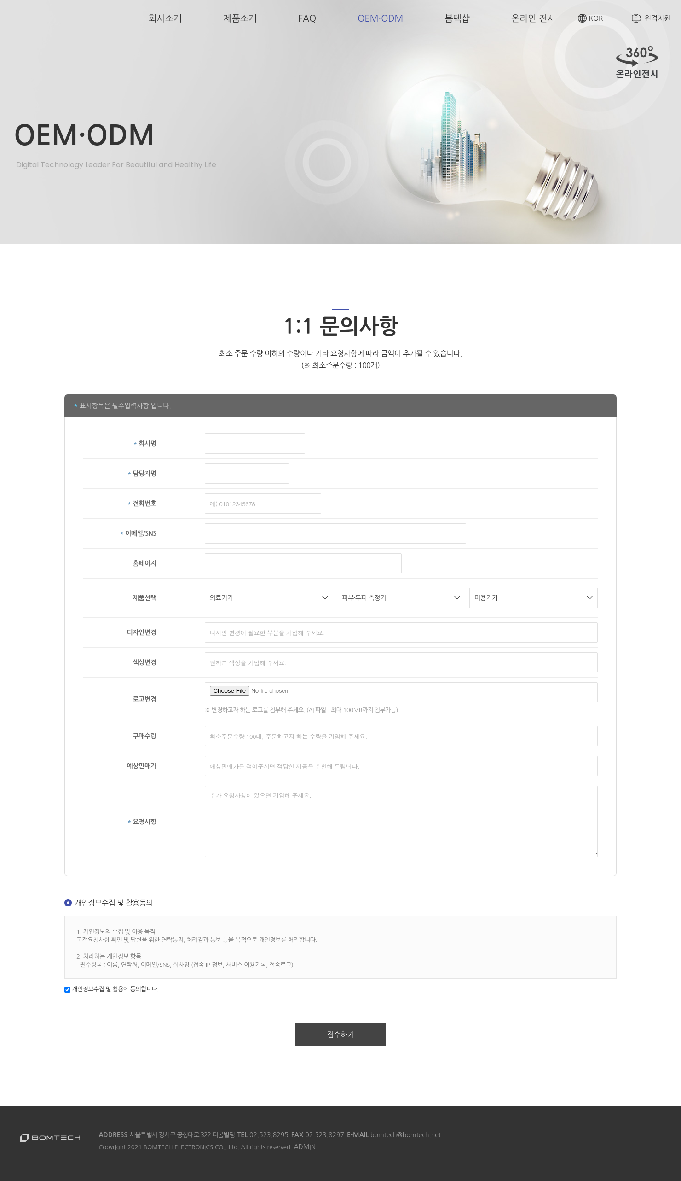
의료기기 (269, 598)
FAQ (307, 18)
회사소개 (165, 18)
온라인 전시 (533, 18)
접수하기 (340, 1034)
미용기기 (533, 598)
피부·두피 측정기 (401, 598)
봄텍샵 (457, 18)
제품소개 (240, 18)
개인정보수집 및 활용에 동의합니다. (111, 989)
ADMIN (305, 1147)
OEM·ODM (380, 18)
